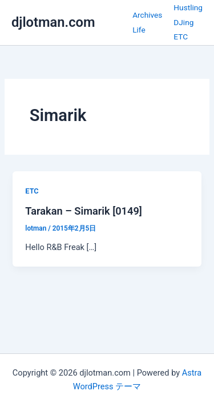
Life (139, 29)
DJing (183, 22)
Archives (147, 14)
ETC (180, 36)
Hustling (188, 7)
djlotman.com (53, 22)
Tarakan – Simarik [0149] (83, 211)
